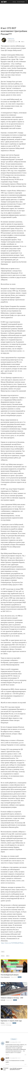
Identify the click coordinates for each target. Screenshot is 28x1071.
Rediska (3, 1023)
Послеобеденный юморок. (10, 975)
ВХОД (14, 1)
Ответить (7, 1054)
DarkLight (3, 1000)
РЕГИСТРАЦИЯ (21, 1)
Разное (2, 951)
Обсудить (13, 1039)
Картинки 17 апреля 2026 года (11, 1021)
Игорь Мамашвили (5, 977)
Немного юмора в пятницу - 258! (12, 998)
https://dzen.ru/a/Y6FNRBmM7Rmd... (12, 943)
